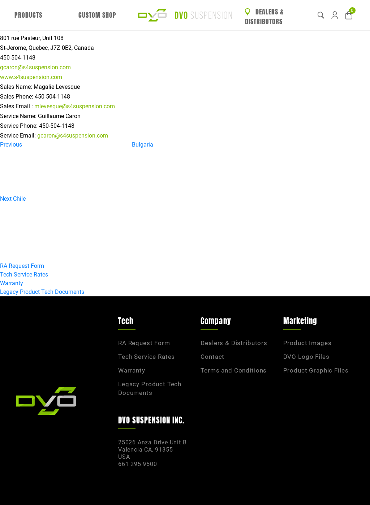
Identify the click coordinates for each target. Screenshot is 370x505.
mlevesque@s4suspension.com (74, 106)
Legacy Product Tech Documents (42, 291)
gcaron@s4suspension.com (35, 67)
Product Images (307, 343)
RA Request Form (22, 265)
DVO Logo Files (306, 356)
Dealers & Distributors (264, 16)
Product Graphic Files (316, 370)
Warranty (11, 283)
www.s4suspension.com (31, 77)
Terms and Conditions (234, 370)
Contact (212, 356)
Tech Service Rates (24, 274)
